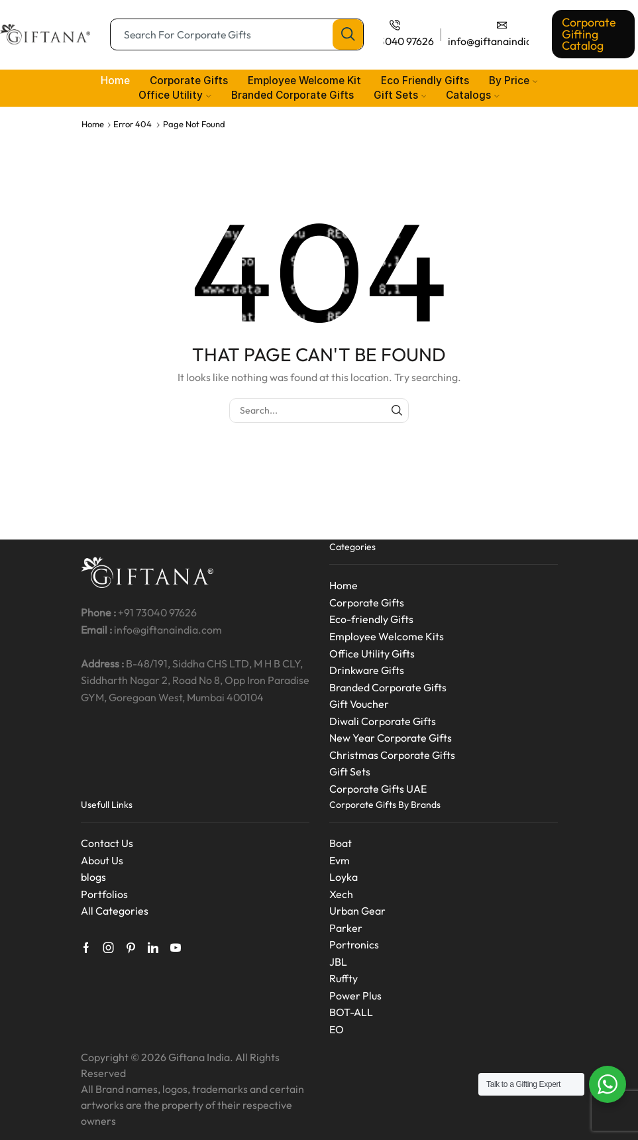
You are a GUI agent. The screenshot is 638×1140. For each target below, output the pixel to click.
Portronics (354, 944)
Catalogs (473, 95)
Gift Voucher (359, 704)
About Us (102, 860)
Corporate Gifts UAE (378, 788)
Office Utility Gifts (372, 653)
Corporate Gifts (189, 80)
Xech (341, 894)
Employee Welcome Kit (304, 80)
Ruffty (343, 978)
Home (115, 80)
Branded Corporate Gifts (292, 95)
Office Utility (174, 95)
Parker (345, 928)
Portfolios (104, 894)
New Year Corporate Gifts (390, 737)
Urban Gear (357, 910)
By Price (513, 80)
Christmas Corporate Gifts (392, 755)
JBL (338, 961)
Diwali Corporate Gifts (382, 721)
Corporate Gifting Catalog (589, 34)
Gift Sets (400, 95)
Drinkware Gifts (366, 670)
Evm (339, 860)
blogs (93, 876)
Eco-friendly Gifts (371, 619)
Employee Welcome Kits (386, 636)
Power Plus (355, 995)
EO (336, 1029)
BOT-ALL (351, 1012)
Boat (340, 843)
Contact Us (107, 843)
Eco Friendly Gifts (425, 80)
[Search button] (348, 34)
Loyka (343, 876)
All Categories (114, 910)
